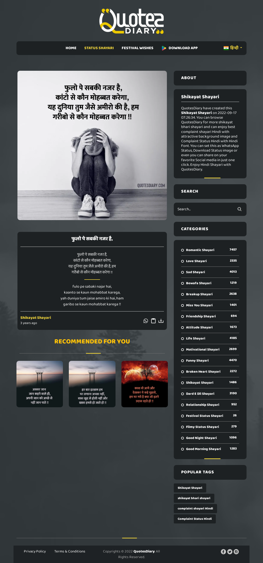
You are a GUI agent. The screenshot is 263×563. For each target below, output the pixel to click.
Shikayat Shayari (35, 318)
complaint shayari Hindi (195, 508)
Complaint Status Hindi (195, 518)
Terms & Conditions (69, 551)
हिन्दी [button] (231, 48)
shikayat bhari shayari (194, 498)
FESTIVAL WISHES (137, 48)
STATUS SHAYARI (99, 48)
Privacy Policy (35, 551)
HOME (71, 48)
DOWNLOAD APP (179, 48)
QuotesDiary (144, 551)
